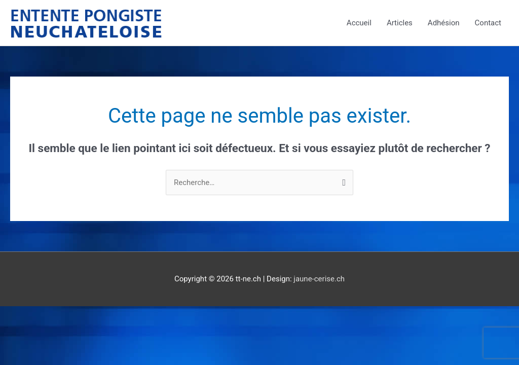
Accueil (359, 22)
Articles (400, 22)
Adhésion (444, 22)
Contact (488, 22)
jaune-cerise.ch (319, 278)
